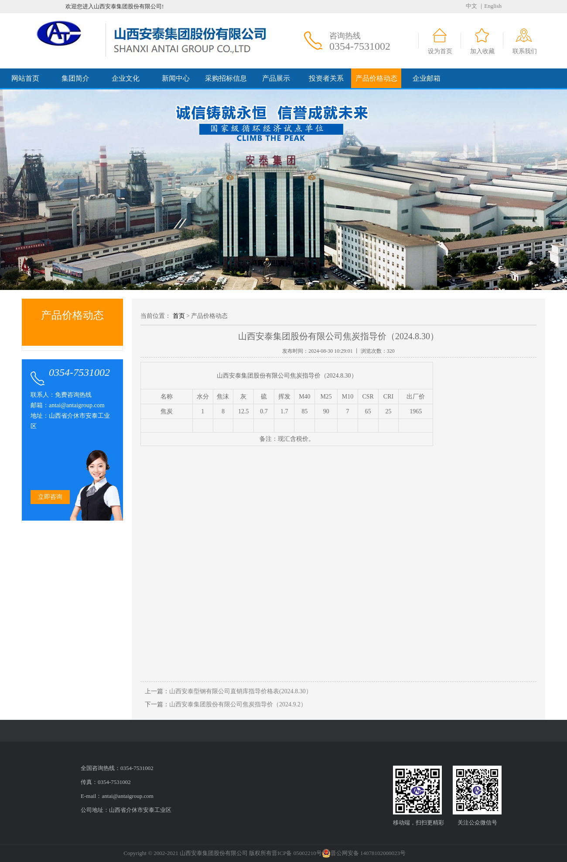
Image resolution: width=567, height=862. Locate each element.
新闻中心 (176, 78)
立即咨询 (50, 497)
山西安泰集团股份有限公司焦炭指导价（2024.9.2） (238, 704)
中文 (471, 6)
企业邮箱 (427, 78)
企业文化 (126, 78)
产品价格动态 (376, 78)
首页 (179, 316)
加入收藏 (482, 51)
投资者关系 (326, 78)
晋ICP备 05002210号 (296, 853)
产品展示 (276, 78)
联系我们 (524, 51)
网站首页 (25, 78)
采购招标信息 (226, 78)
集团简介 (75, 78)
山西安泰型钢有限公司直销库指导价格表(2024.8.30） (240, 691)
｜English (490, 6)
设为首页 (440, 51)
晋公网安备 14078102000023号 (364, 853)
